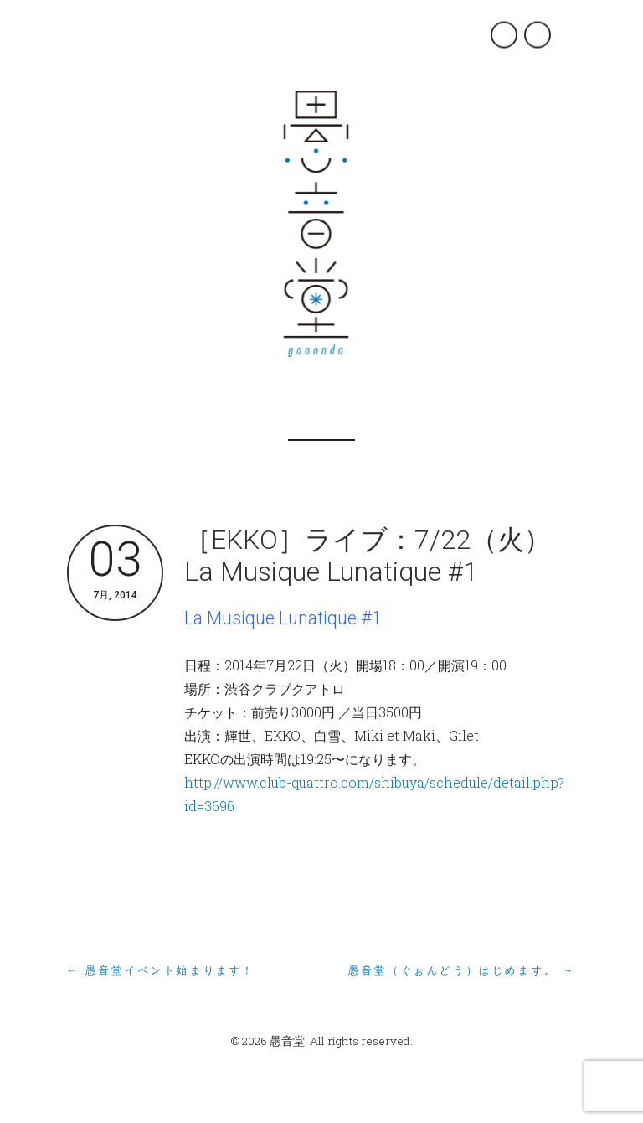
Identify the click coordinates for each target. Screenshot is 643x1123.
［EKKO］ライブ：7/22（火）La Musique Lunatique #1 (367, 555)
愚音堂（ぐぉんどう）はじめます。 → (462, 970)
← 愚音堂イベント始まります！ (161, 970)
